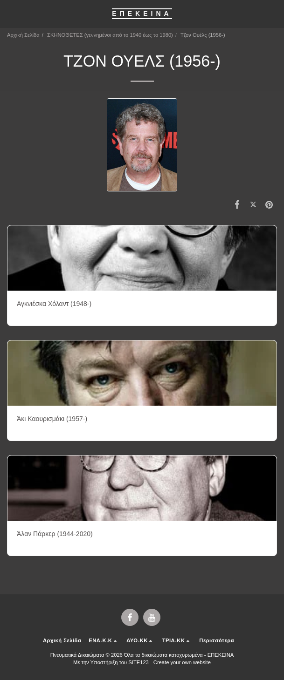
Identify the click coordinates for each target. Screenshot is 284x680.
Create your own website (182, 662)
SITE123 (138, 662)
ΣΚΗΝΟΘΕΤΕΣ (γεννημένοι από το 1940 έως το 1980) (110, 35)
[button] (10, 13)
